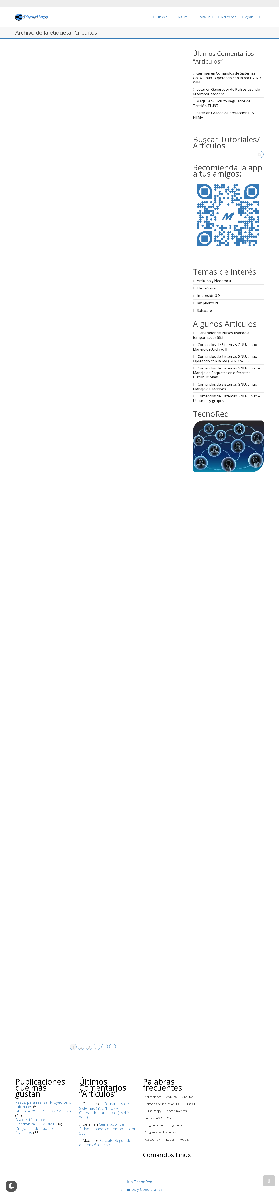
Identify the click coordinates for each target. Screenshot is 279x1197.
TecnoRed (202, 17)
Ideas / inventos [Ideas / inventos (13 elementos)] (176, 1111)
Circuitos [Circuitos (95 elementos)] (187, 1097)
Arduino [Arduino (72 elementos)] (171, 1097)
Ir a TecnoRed (139, 1181)
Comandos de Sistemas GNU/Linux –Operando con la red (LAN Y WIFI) (227, 78)
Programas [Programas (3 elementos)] (175, 1125)
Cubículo (160, 17)
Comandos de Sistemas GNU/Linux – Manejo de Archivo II (226, 347)
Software (204, 310)
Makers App (227, 17)
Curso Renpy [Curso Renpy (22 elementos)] (153, 1111)
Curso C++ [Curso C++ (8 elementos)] (190, 1104)
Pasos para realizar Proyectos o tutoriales (43, 1104)
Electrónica (206, 288)
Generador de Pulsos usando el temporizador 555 (226, 91)
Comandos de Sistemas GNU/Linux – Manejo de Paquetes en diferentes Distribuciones (226, 373)
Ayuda (247, 17)
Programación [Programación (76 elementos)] (154, 1125)
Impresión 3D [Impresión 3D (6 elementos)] (153, 1118)
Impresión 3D (208, 295)
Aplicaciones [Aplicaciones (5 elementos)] (153, 1097)
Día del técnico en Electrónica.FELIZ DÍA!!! (34, 1122)
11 (104, 1047)
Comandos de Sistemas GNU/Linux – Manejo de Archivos (226, 386)
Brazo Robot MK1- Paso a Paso (43, 1111)
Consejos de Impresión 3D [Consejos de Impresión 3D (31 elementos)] (162, 1104)
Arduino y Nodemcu (214, 280)
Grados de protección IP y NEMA (223, 115)
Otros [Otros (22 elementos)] (170, 1118)
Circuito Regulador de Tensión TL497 (221, 103)
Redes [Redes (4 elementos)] (170, 1139)
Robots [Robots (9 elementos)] (184, 1139)
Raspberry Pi (207, 302)
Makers (181, 17)
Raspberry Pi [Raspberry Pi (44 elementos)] (153, 1139)
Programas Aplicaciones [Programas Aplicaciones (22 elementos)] (160, 1132)
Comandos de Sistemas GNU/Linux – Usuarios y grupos (226, 398)
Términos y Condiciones (140, 1189)
